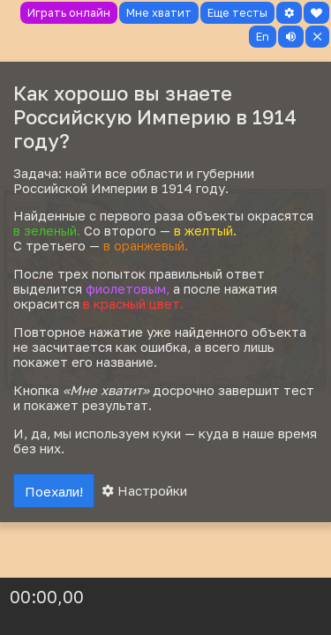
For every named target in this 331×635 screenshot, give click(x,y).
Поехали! (54, 491)
